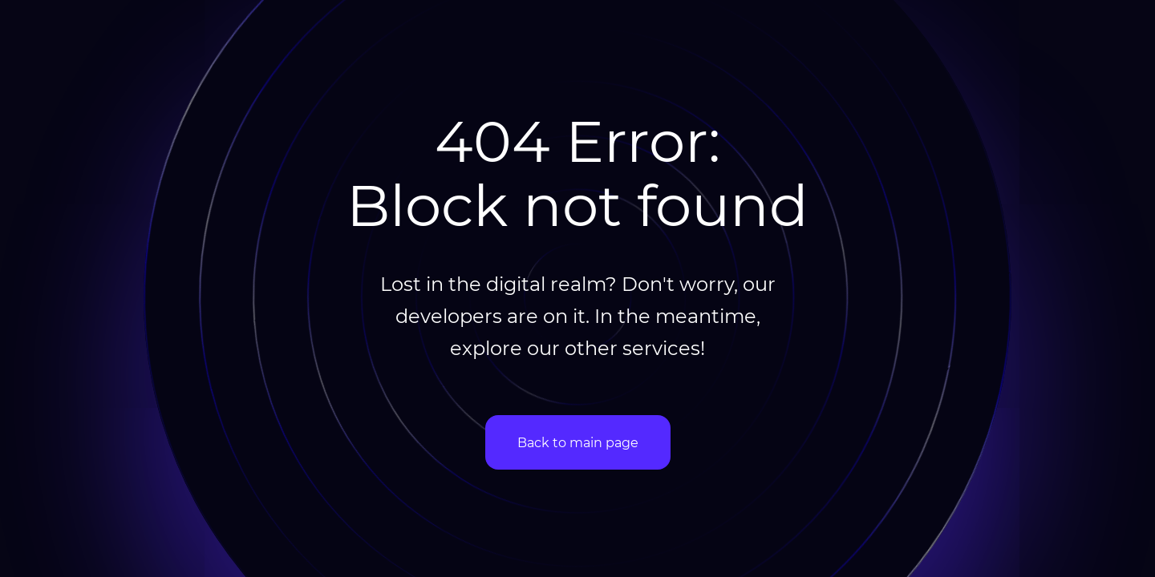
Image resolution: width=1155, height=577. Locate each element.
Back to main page (577, 442)
